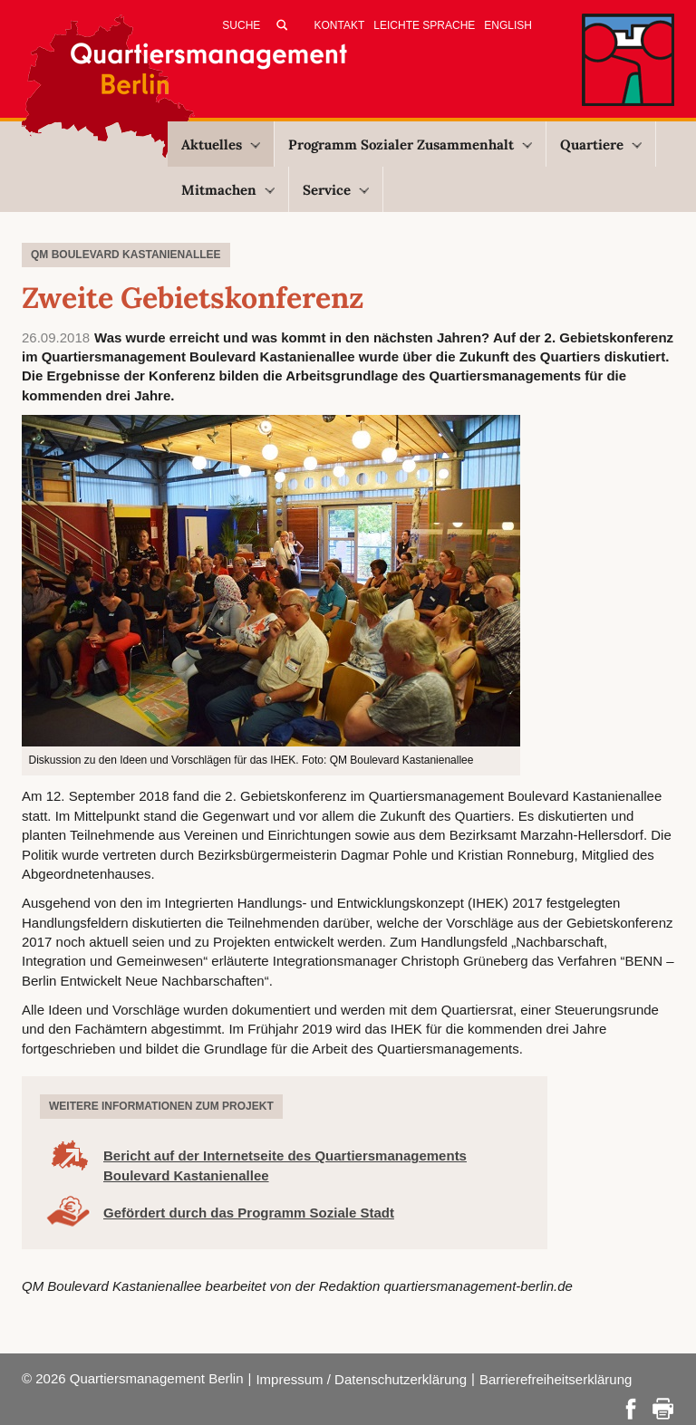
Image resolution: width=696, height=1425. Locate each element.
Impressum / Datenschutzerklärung (361, 1379)
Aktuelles (220, 144)
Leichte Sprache (424, 25)
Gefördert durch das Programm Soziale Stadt (248, 1212)
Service (336, 189)
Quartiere (601, 144)
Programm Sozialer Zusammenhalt (410, 144)
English (508, 25)
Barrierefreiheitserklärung (555, 1379)
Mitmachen (228, 189)
